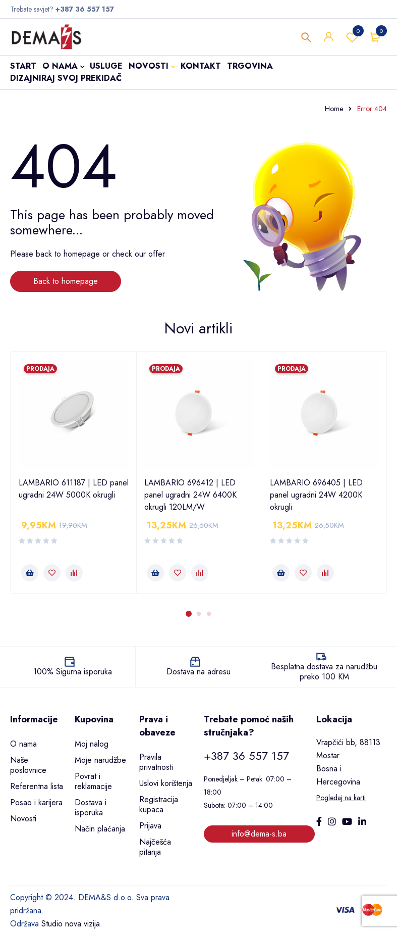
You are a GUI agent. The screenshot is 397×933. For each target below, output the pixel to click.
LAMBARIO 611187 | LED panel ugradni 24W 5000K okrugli (74, 489)
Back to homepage (65, 281)
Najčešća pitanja (155, 847)
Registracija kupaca (158, 804)
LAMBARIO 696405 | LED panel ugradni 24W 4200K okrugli (316, 495)
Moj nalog (91, 744)
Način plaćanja (100, 828)
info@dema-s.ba (259, 834)
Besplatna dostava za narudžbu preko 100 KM (324, 671)
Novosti (23, 818)
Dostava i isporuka (90, 807)
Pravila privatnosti (156, 762)
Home (334, 109)
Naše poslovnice (28, 765)
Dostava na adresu (198, 671)
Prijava (150, 825)
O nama (23, 744)
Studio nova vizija (70, 923)
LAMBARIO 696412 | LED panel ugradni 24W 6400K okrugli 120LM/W (190, 495)
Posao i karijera (36, 802)
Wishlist (352, 38)
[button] (29, 572)
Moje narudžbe (100, 760)
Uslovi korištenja (165, 783)
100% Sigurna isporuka (72, 671)
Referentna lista (36, 786)
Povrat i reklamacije (93, 781)
